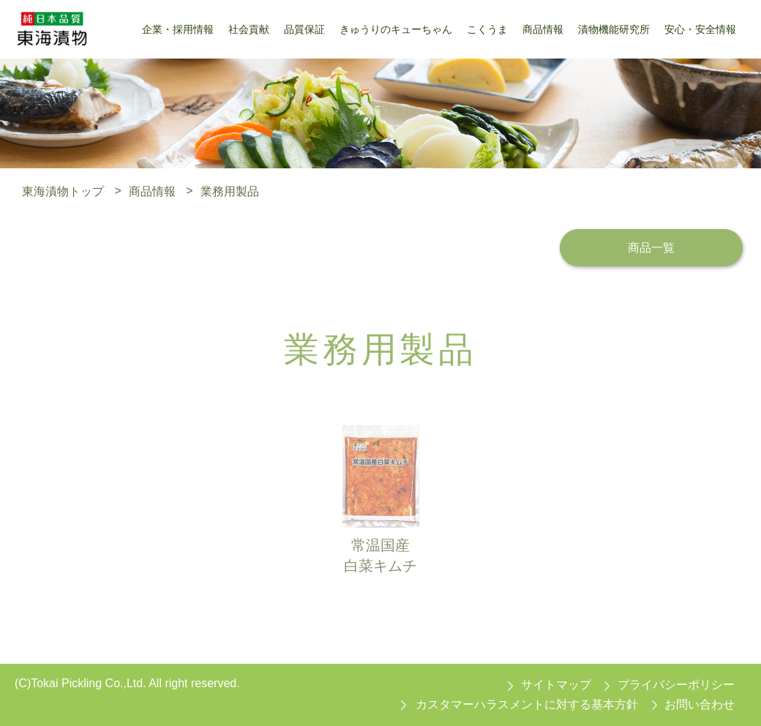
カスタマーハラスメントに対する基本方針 (527, 704)
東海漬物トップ (63, 190)
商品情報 (152, 190)
